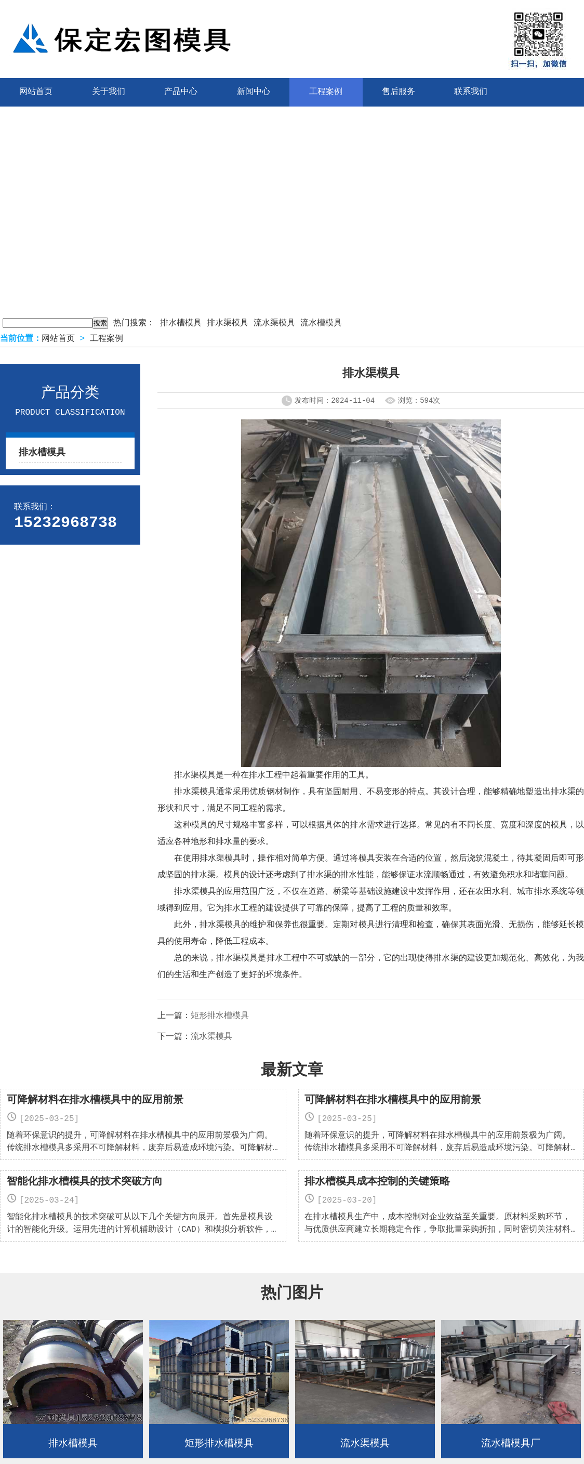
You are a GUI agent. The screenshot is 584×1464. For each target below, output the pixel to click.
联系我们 (470, 92)
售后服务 (398, 92)
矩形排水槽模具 (220, 1016)
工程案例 (325, 92)
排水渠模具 (227, 323)
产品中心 (180, 92)
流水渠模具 (274, 323)
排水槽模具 (181, 323)
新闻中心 (253, 92)
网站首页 (58, 339)
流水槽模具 (321, 323)
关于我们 (108, 92)
